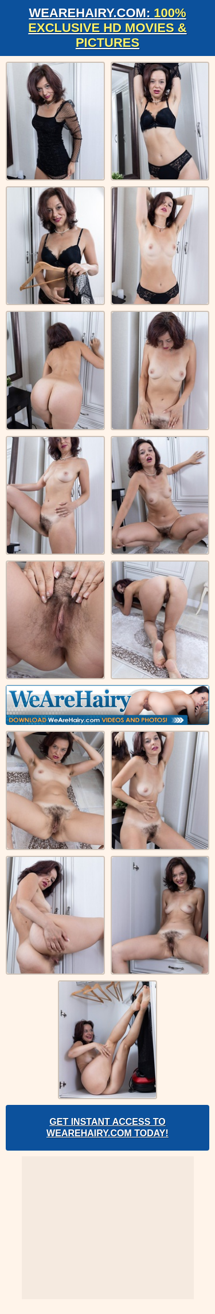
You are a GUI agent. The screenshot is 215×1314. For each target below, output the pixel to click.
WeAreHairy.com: (107, 28)
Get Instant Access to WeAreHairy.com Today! (107, 1127)
